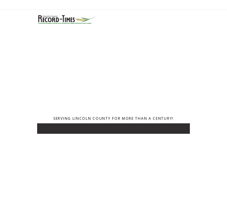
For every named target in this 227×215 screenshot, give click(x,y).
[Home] (66, 23)
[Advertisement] (113, 71)
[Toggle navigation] (46, 129)
